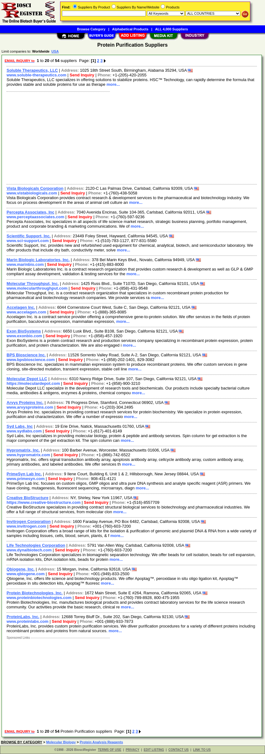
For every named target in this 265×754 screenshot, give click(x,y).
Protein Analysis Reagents (101, 742)
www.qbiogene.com (26, 573)
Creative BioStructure (27, 497)
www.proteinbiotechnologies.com (39, 597)
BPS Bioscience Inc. (26, 355)
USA (55, 51)
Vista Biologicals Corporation (35, 188)
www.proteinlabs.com (27, 621)
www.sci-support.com (28, 240)
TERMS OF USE (109, 749)
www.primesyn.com (26, 478)
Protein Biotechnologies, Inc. (35, 593)
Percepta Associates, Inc (30, 212)
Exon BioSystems (24, 331)
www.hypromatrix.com (28, 454)
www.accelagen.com (26, 312)
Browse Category (91, 29)
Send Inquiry (82, 75)
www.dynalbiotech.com (29, 550)
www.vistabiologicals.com (32, 193)
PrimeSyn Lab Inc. (24, 474)
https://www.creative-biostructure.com (43, 502)
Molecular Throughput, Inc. (33, 283)
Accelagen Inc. (21, 307)
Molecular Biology (61, 742)
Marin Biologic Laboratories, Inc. (38, 259)
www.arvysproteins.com (30, 407)
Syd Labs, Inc (20, 426)
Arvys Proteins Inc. (25, 402)
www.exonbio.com (24, 335)
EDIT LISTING (154, 749)
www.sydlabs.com (24, 431)
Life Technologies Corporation (36, 545)
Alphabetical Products (130, 29)
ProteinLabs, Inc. (23, 616)
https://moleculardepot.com (33, 383)
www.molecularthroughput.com (37, 288)
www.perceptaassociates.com (35, 216)
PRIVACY (133, 749)
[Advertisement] (132, 137)
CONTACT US (178, 749)
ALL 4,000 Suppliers (171, 29)
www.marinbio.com (25, 264)
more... (113, 84)
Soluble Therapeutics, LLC (32, 70)
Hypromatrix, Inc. (23, 450)
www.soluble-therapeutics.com (36, 75)
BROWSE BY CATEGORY (21, 742)
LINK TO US (202, 749)
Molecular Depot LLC (27, 378)
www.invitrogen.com (26, 526)
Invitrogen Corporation (29, 521)
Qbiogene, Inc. (21, 569)
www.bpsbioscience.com (31, 359)
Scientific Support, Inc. (29, 236)
